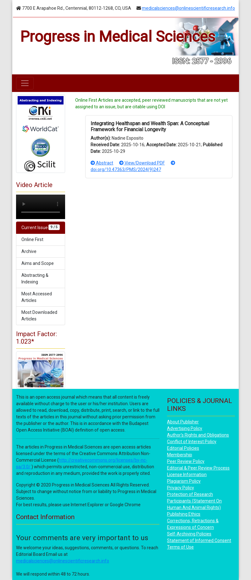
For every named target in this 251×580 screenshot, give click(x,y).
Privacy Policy (180, 487)
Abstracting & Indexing (34, 278)
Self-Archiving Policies (189, 533)
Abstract (102, 162)
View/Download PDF (142, 162)
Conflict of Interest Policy (191, 441)
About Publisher (183, 421)
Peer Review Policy (185, 461)
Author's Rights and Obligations (198, 435)
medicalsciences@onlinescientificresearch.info (188, 8)
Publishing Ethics (183, 514)
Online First (32, 239)
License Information (187, 474)
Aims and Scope (37, 263)
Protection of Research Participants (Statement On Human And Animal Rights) (194, 501)
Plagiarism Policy (184, 481)
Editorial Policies (183, 448)
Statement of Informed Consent (199, 540)
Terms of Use (180, 547)
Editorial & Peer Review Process (198, 467)
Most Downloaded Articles (39, 315)
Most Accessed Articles (36, 297)
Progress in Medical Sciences (117, 37)
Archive (28, 251)
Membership (179, 454)
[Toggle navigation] (25, 83)
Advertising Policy (184, 428)
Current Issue (40, 227)
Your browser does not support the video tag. (40, 207)
